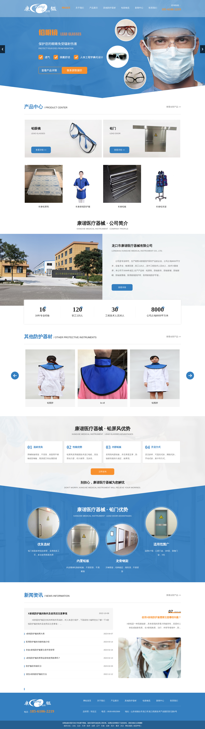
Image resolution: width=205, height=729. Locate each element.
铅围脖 (50, 403)
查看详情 (122, 287)
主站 (74, 726)
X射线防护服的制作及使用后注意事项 (47, 613)
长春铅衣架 (161, 207)
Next (202, 49)
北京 (79, 726)
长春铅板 (122, 207)
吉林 (107, 726)
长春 (103, 726)
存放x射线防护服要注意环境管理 (40, 650)
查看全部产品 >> (173, 107)
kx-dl (102, 403)
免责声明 (136, 726)
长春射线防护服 (83, 207)
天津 (83, 726)
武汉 (122, 726)
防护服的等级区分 (34, 666)
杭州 (88, 726)
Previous (2, 49)
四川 (112, 726)
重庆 (117, 726)
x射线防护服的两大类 (35, 634)
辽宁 (98, 726)
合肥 (93, 726)
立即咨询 (102, 471)
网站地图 (128, 726)
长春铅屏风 (43, 207)
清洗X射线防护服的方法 (36, 674)
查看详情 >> (41, 150)
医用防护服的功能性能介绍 (37, 642)
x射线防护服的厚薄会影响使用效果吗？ (43, 658)
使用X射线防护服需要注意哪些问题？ (161, 617)
